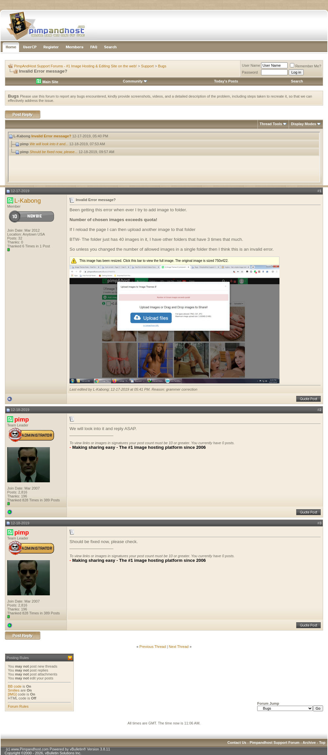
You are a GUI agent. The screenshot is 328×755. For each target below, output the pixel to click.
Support (147, 66)
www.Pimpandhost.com (30, 749)
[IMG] (12, 694)
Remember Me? (305, 66)
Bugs (162, 66)
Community (135, 81)
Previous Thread (152, 647)
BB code (15, 686)
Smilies (13, 690)
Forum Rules (18, 706)
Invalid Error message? (51, 136)
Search (297, 81)
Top (322, 742)
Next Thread (179, 647)
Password (250, 72)
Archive (309, 742)
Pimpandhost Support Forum (274, 742)
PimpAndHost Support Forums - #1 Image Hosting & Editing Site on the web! (75, 66)
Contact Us (236, 742)
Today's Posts (226, 81)
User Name (251, 65)
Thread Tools (271, 124)
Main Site (47, 82)
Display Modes (303, 124)
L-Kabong (27, 200)
